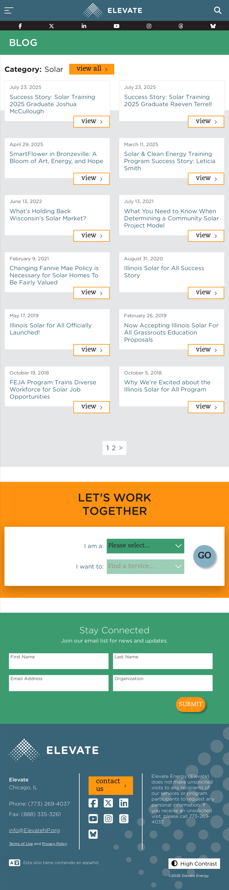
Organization (128, 678)
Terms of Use (21, 843)
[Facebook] (17, 25)
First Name (22, 657)
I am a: (94, 546)
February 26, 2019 (145, 315)
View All (89, 69)
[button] (194, 863)
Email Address (26, 678)
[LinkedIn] (81, 25)
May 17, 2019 (24, 315)
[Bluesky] (210, 25)
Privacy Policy (54, 843)
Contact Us (108, 785)
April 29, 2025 (26, 144)
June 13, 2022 (26, 201)
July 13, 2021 (139, 201)
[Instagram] (147, 25)
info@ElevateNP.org (34, 830)
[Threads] (178, 25)
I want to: (90, 566)
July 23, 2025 (25, 87)
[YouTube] (114, 25)
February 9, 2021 (29, 258)
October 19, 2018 (29, 373)
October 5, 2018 (143, 373)
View (88, 121)
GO (204, 556)
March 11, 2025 (141, 144)
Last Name (126, 657)
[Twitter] (49, 25)
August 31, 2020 (143, 258)
